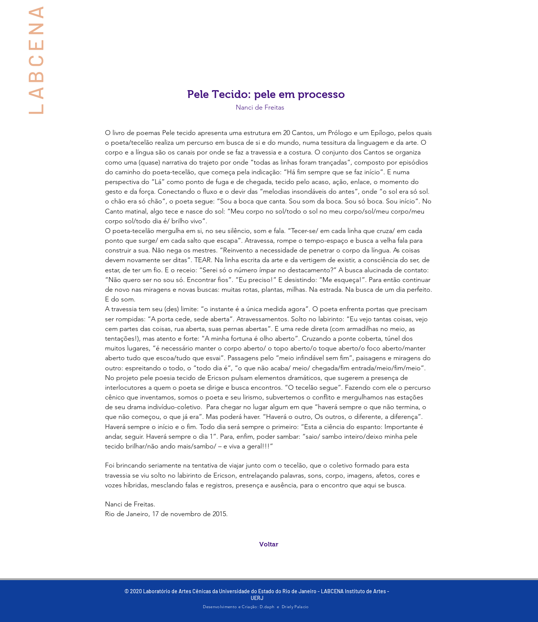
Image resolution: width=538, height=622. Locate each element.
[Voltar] (269, 544)
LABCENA (34, 59)
